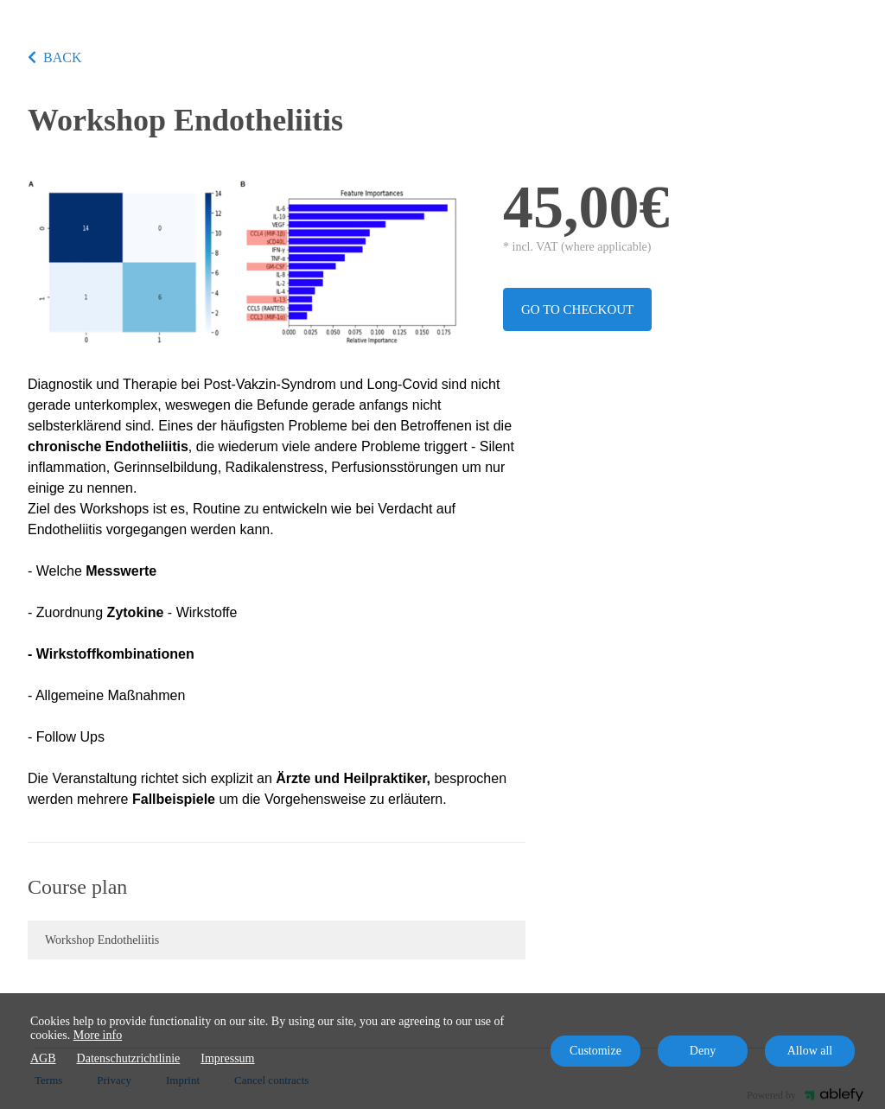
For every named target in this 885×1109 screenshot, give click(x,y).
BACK (54, 57)
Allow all (810, 1050)
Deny (703, 1050)
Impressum (227, 1058)
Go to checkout (577, 309)
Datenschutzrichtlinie (129, 1058)
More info (97, 1035)
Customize (595, 1050)
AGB (43, 1058)
